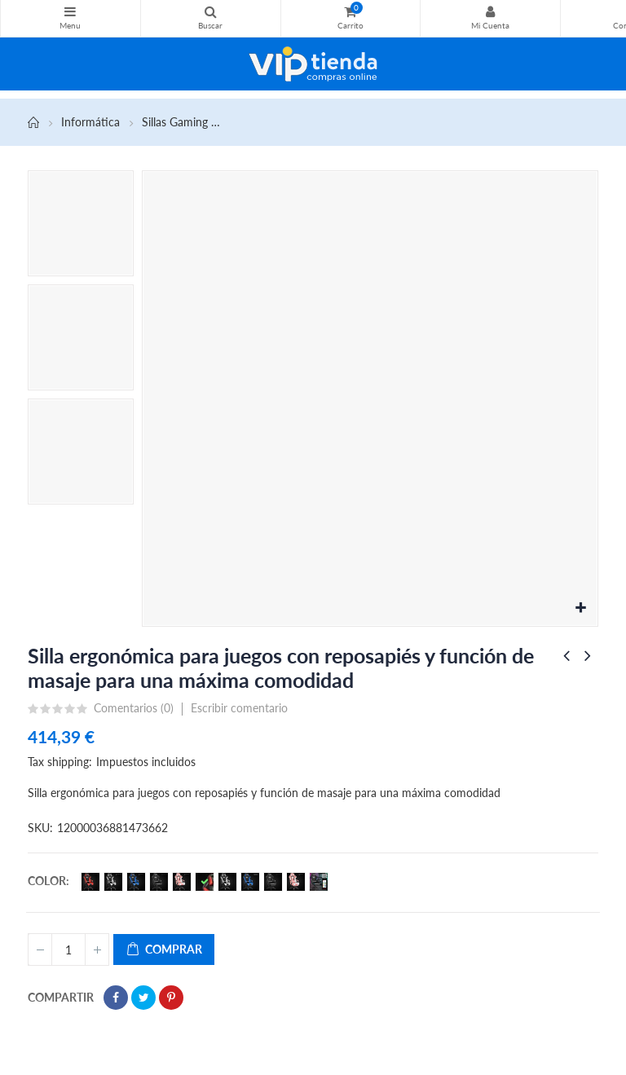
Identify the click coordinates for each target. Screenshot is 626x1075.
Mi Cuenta (490, 11)
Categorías (70, 11)
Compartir (116, 997)
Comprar (164, 950)
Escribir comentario (239, 708)
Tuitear (143, 997)
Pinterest (171, 997)
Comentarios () (134, 709)
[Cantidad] (68, 949)
